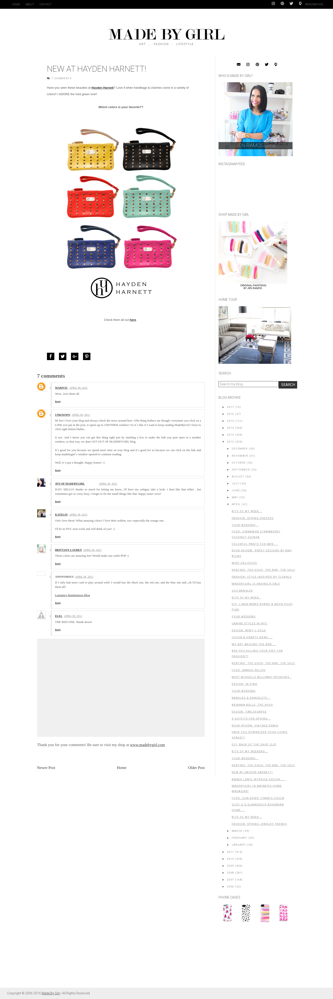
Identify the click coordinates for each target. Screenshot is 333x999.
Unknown (62, 414)
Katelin (61, 514)
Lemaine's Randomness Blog (72, 595)
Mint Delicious (244, 563)
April (236, 504)
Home (16, 4)
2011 (230, 851)
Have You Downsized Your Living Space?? (259, 735)
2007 (230, 879)
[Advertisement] (253, 957)
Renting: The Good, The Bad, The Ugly (263, 569)
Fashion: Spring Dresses (253, 518)
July (235, 483)
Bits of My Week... (247, 511)
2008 (230, 872)
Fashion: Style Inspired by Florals (262, 576)
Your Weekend (244, 616)
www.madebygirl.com (147, 745)
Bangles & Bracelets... (251, 697)
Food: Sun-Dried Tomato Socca (258, 798)
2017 (230, 407)
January (239, 844)
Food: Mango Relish (248, 670)
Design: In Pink (244, 684)
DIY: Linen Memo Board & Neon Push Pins (262, 607)
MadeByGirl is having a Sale (256, 583)
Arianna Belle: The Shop (252, 704)
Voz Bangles (242, 590)
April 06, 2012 (78, 387)
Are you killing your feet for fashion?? (257, 653)
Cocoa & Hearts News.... (252, 637)
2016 (230, 414)
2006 (230, 886)
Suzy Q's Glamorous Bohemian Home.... (258, 807)
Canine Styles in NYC (249, 623)
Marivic (61, 387)
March (237, 830)
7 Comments (61, 78)
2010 (230, 858)
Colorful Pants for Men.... (255, 544)
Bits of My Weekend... (250, 751)
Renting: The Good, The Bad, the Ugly (263, 765)
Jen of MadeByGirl (70, 483)
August (238, 476)
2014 (230, 427)
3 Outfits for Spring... (251, 718)
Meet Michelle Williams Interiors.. (261, 677)
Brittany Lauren (68, 550)
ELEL (58, 616)
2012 (230, 441)
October (239, 462)
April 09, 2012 (73, 616)
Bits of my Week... (247, 817)
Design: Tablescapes (249, 711)
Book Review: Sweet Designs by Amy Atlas (262, 553)
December (240, 448)
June (236, 490)
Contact (45, 4)
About (29, 4)
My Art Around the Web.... (254, 644)
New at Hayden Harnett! (252, 772)
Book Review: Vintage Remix (255, 725)
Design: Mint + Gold (249, 630)
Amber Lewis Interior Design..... (259, 779)
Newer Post (46, 767)
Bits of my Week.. (246, 597)
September (241, 469)
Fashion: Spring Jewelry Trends (259, 824)
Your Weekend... (245, 525)
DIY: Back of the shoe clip (254, 744)
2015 (230, 420)
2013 (230, 434)
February (239, 837)
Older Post (196, 767)
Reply (58, 401)
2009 (230, 865)
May (235, 497)
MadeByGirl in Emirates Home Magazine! (257, 788)
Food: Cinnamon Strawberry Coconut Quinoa (256, 534)
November (240, 455)
